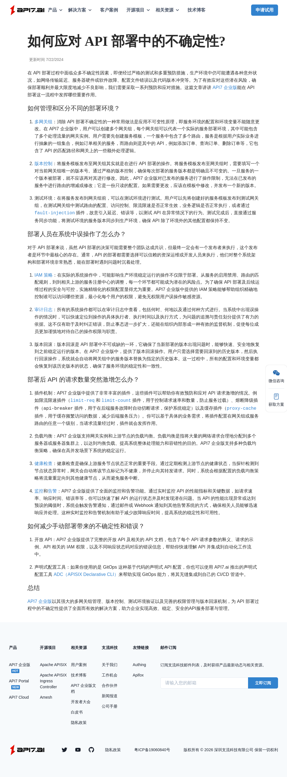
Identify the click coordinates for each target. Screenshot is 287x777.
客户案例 (109, 10)
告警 (52, 489)
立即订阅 (263, 681)
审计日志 (43, 309)
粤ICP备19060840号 (152, 748)
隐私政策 (113, 748)
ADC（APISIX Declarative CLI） (86, 572)
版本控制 (43, 163)
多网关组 (43, 121)
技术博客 (196, 10)
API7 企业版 (224, 87)
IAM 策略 (43, 274)
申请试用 (265, 10)
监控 (38, 489)
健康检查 (43, 461)
